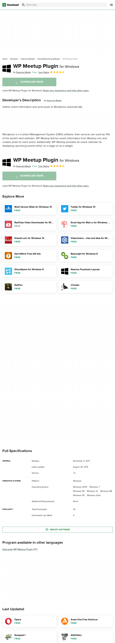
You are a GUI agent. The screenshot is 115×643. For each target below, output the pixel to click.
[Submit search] (23, 4)
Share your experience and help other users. (66, 90)
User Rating (51, 72)
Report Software (57, 529)
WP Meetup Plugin (46, 66)
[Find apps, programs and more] (64, 4)
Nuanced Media (54, 100)
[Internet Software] (28, 59)
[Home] (4, 59)
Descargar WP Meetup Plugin (17, 549)
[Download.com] (10, 5)
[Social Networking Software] (49, 59)
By (22, 72)
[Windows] (14, 59)
